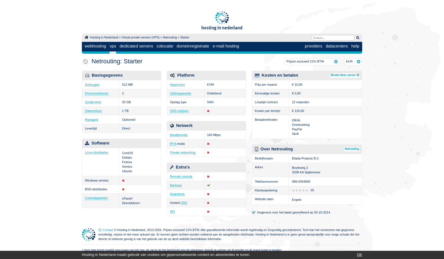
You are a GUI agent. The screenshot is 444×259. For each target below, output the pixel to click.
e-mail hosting (226, 46)
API (172, 211)
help (355, 46)
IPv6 (173, 143)
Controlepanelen (96, 198)
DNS (184, 202)
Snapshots (177, 194)
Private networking (183, 152)
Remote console (181, 176)
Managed (91, 119)
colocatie (165, 46)
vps (113, 46)
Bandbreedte (179, 135)
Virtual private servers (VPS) (140, 37)
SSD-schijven (179, 111)
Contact (108, 230)
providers (314, 46)
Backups (176, 185)
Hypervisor (177, 84)
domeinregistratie (193, 46)
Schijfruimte (93, 102)
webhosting (95, 46)
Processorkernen (96, 93)
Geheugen (92, 84)
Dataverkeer (93, 111)
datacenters (337, 46)
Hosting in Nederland (104, 37)
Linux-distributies (96, 152)
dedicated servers (136, 46)
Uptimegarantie (180, 93)
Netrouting (170, 37)
